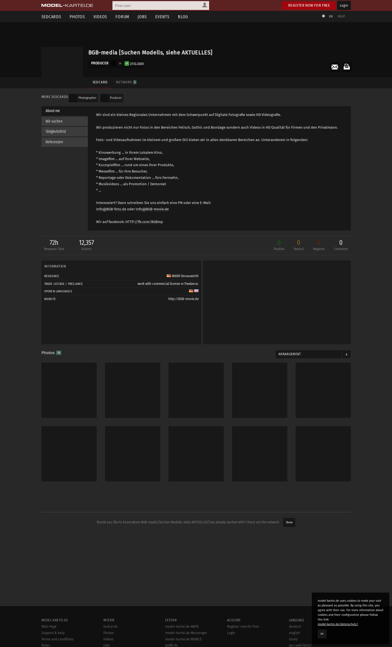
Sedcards (51, 16)
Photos (77, 16)
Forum (122, 16)
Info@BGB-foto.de (111, 209)
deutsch (295, 627)
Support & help (53, 633)
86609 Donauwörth (183, 276)
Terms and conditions (57, 639)
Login (344, 5)
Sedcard (100, 82)
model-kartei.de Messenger (186, 633)
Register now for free (309, 5)
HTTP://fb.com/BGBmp (144, 222)
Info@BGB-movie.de (152, 209)
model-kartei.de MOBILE (183, 639)
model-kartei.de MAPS (182, 627)
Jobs (142, 16)
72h (54, 245)
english (294, 633)
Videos (100, 16)
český (293, 639)
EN (331, 16)
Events (162, 16)
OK (322, 633)
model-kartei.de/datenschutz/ (338, 624)
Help (341, 16)
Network (126, 82)
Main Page (49, 627)
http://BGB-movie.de (183, 299)
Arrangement (289, 354)
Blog (183, 16)
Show (289, 522)
